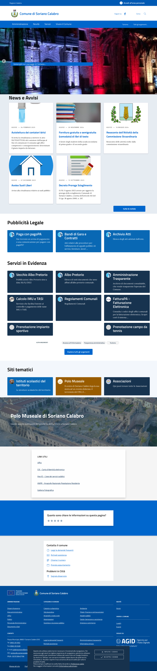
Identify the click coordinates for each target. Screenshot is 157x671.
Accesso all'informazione (72, 342)
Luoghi (118, 623)
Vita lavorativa (49, 612)
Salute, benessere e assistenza (91, 619)
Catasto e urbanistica (51, 608)
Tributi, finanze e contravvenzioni (92, 612)
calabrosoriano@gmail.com (22, 649)
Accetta (109, 657)
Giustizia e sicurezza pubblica (54, 623)
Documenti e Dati (13, 626)
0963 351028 (15, 646)
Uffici (9, 615)
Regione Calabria (16, 3)
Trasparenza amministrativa (94, 342)
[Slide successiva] (153, 61)
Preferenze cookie (77, 664)
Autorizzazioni (49, 619)
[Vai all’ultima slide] (4, 61)
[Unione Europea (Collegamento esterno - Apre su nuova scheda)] (18, 593)
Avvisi (118, 608)
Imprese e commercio (88, 623)
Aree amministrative (14, 612)
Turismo (125, 24)
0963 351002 (15, 642)
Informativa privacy (87, 643)
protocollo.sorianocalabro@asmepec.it (24, 653)
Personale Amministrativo (16, 623)
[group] (78, 66)
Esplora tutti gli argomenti (78, 351)
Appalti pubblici (85, 615)
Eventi (118, 627)
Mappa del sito (14, 666)
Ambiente (83, 608)
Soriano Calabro (30, 59)
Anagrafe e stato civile (52, 615)
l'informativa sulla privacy (68, 666)
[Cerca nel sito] (145, 13)
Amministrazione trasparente (90, 640)
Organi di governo (13, 608)
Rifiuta (109, 652)
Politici (9, 619)
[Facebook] (124, 13)
